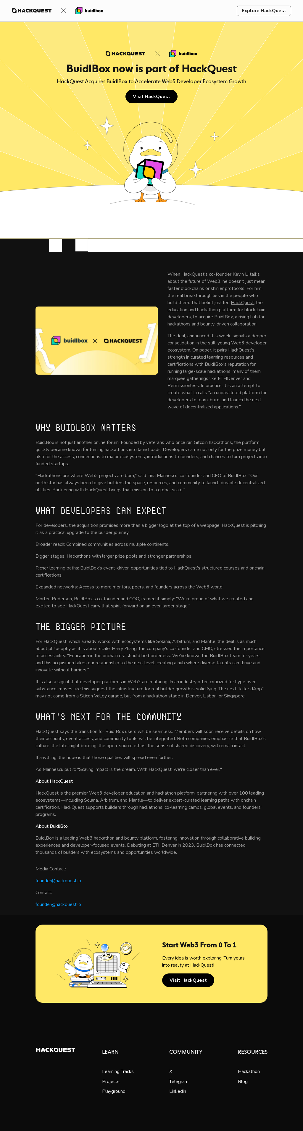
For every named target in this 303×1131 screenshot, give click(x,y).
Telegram (178, 1081)
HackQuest (242, 302)
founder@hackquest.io (58, 880)
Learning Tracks (118, 1071)
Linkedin (177, 1091)
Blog (243, 1081)
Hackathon (249, 1071)
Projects (111, 1081)
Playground (113, 1091)
